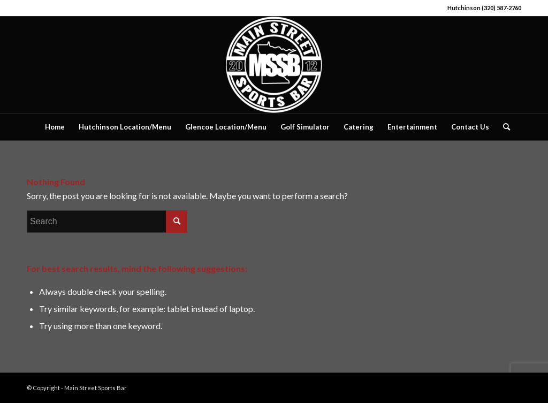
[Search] (503, 126)
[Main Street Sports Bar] (274, 65)
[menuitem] (55, 126)
